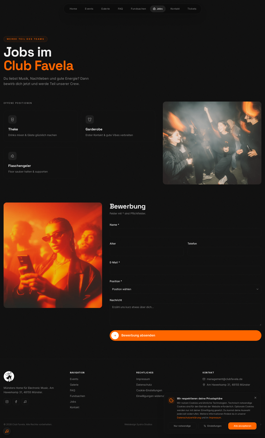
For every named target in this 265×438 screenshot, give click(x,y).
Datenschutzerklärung (189, 417)
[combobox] (185, 290)
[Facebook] (16, 401)
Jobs (73, 401)
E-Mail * (115, 263)
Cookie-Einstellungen (149, 390)
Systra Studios (144, 424)
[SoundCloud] (25, 401)
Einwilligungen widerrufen (152, 395)
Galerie (74, 384)
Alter (113, 244)
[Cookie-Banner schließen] (255, 397)
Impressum (215, 417)
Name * (114, 225)
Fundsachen (77, 395)
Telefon (192, 244)
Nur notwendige (182, 425)
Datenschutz (144, 384)
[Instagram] (7, 401)
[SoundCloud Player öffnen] (7, 431)
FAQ (72, 390)
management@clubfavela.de (222, 379)
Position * (116, 282)
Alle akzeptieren (242, 425)
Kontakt (74, 407)
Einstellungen (212, 425)
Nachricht (116, 301)
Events (74, 379)
